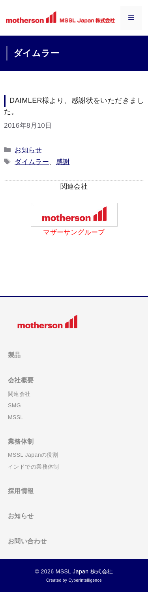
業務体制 (21, 441)
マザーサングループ (74, 232)
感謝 (63, 162)
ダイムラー (32, 162)
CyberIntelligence (85, 580)
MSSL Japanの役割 (33, 455)
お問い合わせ (27, 541)
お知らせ (28, 150)
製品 (14, 355)
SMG (14, 405)
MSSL (16, 417)
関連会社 (19, 394)
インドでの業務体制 (33, 466)
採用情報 (21, 491)
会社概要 (21, 380)
